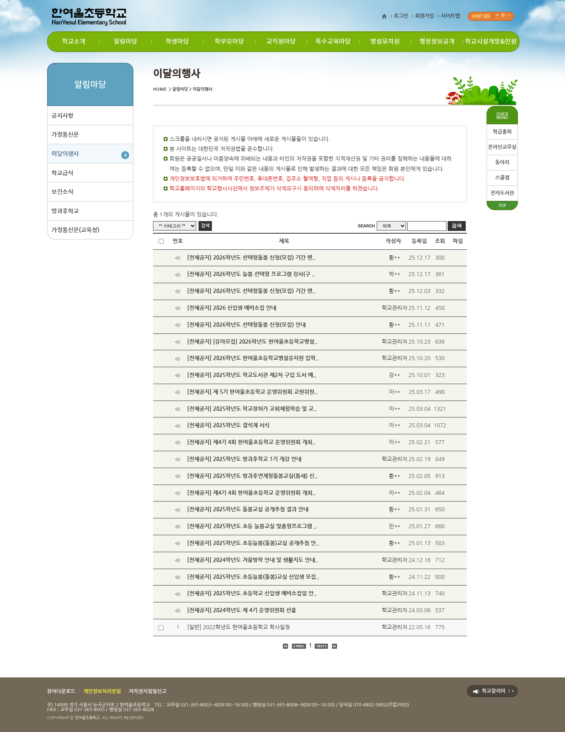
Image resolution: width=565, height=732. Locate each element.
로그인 (401, 15)
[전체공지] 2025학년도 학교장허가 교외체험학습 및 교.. (252, 409)
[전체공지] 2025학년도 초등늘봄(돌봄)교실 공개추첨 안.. (253, 543)
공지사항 (62, 116)
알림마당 (125, 41)
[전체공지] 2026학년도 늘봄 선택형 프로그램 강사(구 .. (251, 274)
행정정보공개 (437, 41)
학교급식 (62, 173)
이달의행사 (65, 154)
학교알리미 (493, 691)
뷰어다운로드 (61, 691)
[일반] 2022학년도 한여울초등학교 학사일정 (238, 627)
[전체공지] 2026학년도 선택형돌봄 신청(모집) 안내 (246, 325)
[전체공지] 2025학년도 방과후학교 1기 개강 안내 (244, 459)
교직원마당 (281, 41)
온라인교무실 (502, 147)
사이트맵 (450, 15)
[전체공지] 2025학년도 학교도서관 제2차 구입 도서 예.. (251, 375)
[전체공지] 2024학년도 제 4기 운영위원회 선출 (241, 610)
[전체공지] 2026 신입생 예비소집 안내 (231, 308)
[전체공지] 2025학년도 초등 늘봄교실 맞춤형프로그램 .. (252, 526)
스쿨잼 (502, 177)
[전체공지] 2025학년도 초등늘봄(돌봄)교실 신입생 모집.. (253, 577)
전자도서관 (502, 193)
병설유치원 (385, 41)
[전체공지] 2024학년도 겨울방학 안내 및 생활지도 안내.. (252, 560)
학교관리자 (394, 308)
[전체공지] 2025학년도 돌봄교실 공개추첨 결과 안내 (247, 509)
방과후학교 (65, 212)
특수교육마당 (333, 41)
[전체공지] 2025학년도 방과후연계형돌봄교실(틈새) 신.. (252, 476)
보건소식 (62, 193)
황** (394, 257)
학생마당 (177, 41)
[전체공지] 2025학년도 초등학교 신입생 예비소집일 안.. (252, 593)
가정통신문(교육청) (75, 231)
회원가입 (424, 15)
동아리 (502, 162)
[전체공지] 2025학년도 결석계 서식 (228, 425)
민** (394, 526)
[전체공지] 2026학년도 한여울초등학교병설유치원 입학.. (253, 358)
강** (394, 375)
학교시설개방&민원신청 (491, 44)
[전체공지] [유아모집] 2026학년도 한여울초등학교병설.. (252, 341)
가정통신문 (65, 135)
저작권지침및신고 (147, 691)
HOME (159, 89)
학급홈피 (502, 131)
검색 (205, 225)
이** (394, 392)
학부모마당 (229, 41)
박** (394, 274)
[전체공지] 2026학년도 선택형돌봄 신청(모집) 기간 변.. (251, 257)
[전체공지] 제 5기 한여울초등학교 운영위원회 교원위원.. (252, 392)
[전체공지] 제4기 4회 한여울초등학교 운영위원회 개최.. (251, 442)
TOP (502, 205)
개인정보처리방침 (102, 691)
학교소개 (74, 41)
